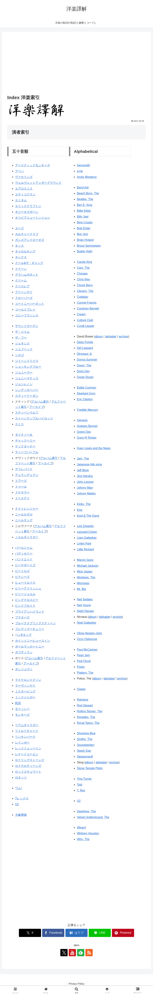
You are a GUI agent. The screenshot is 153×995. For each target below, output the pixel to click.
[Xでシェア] (30, 933)
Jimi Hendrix (85, 476)
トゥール (21, 486)
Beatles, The (85, 199)
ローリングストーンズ (29, 760)
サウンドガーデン (26, 325)
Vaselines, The (86, 811)
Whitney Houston (88, 833)
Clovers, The (85, 291)
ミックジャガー (25, 697)
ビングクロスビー (26, 599)
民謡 (18, 703)
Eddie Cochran (86, 387)
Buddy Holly (84, 251)
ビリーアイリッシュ (28, 588)
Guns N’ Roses (86, 437)
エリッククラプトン (28, 206)
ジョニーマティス (26, 378)
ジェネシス (22, 343)
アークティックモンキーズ (32, 165)
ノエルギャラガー (26, 537)
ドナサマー (22, 492)
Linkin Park (84, 543)
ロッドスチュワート (28, 771)
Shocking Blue (86, 733)
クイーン (21, 268)
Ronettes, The (86, 717)
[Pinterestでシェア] (123, 933)
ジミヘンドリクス (26, 360)
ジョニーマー (24, 372)
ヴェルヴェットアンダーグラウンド (38, 182)
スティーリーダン (26, 395)
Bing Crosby (85, 222)
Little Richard (85, 549)
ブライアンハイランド (29, 611)
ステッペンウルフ (26, 412)
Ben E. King (84, 204)
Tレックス (22, 798)
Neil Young (84, 605)
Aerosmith (83, 165)
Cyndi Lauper (85, 325)
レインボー (22, 742)
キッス (19, 245)
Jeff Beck (83, 470)
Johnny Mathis (86, 493)
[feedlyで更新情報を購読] (80, 952)
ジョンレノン (24, 384)
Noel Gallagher (86, 622)
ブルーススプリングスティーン (35, 623)
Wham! (81, 827)
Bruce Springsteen (89, 245)
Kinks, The (83, 504)
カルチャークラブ (26, 234)
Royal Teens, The (88, 722)
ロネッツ (21, 777)
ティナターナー (25, 446)
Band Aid (82, 187)
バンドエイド (24, 559)
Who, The (83, 839)
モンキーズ (22, 714)
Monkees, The (86, 577)
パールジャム (24, 547)
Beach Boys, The (88, 193)
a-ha (80, 171)
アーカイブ (36, 406)
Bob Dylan (83, 228)
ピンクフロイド (25, 605)
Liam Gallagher (87, 537)
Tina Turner (84, 778)
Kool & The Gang (88, 515)
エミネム (21, 200)
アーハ (19, 171)
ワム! (18, 788)
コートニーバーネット (29, 303)
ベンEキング (23, 634)
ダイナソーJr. (24, 434)
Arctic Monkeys (86, 176)
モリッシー (22, 708)
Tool (79, 784)
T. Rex (81, 790)
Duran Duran (85, 377)
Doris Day (83, 371)
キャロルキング (25, 251)
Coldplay (82, 296)
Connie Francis (86, 302)
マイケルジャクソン (28, 679)
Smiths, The (84, 739)
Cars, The (83, 267)
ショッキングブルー (28, 366)
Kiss (79, 509)
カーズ (19, 228)
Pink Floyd (83, 661)
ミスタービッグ (25, 691)
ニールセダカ (24, 514)
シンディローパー (26, 390)
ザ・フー (21, 337)
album (99, 336)
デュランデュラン (26, 474)
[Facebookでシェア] (53, 933)
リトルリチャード (26, 730)
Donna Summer (87, 359)
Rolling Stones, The (89, 711)
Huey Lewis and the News (93, 448)
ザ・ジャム (22, 331)
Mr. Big (81, 589)
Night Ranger (85, 611)
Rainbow (82, 699)
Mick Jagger (84, 571)
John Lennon (85, 481)
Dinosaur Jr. (84, 353)
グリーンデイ (24, 292)
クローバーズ (24, 297)
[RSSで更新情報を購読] (89, 952)
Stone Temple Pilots (89, 768)
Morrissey (83, 583)
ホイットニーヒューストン (32, 640)
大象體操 (21, 814)
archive (123, 336)
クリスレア (22, 286)
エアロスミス (24, 188)
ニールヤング (24, 520)
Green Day (84, 431)
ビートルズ (22, 571)
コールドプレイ (25, 309)
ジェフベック (24, 349)
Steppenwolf (85, 756)
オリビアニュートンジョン (32, 217)
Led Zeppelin (85, 526)
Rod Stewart (85, 705)
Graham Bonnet (87, 426)
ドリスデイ (22, 498)
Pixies (81, 666)
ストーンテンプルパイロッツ (34, 418)
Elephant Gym (86, 393)
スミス (19, 424)
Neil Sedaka (84, 599)
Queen (81, 689)
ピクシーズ (22, 576)
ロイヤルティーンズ (28, 765)
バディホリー (24, 553)
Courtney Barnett (88, 308)
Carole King (84, 261)
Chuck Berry (85, 285)
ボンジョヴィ (24, 669)
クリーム (21, 280)
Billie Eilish (84, 210)
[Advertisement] (76, 63)
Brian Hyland (85, 239)
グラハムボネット (26, 274)
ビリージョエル (25, 594)
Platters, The (85, 672)
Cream (81, 314)
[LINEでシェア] (100, 933)
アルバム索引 (40, 401)
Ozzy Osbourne (87, 639)
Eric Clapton (85, 399)
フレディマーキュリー (29, 629)
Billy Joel (82, 216)
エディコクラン (25, 194)
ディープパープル (26, 452)
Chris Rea (83, 279)
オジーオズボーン (26, 211)
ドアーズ (21, 480)
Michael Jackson (87, 565)
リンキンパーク (25, 736)
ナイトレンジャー (26, 508)
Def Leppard (85, 347)
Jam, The (83, 458)
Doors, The (84, 365)
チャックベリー (25, 440)
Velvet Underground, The (93, 817)
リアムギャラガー (26, 725)
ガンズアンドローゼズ (29, 239)
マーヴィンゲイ (25, 685)
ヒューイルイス (25, 582)
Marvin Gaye (85, 559)
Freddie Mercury (87, 409)
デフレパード (24, 469)
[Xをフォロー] (64, 952)
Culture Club (85, 320)
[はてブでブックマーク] (76, 933)
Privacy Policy (76, 983)
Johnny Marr (85, 487)
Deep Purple (85, 342)
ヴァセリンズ (24, 176)
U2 (17, 804)
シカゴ (19, 355)
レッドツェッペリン (28, 748)
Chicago (82, 273)
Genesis (82, 420)
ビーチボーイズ (25, 565)
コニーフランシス (26, 315)
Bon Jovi (82, 234)
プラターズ (22, 617)
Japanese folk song (89, 464)
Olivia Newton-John (89, 633)
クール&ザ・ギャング (29, 263)
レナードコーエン (26, 754)
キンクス (21, 257)
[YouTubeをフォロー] (72, 952)
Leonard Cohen (87, 531)
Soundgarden (85, 744)
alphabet (110, 336)
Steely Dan (84, 750)
